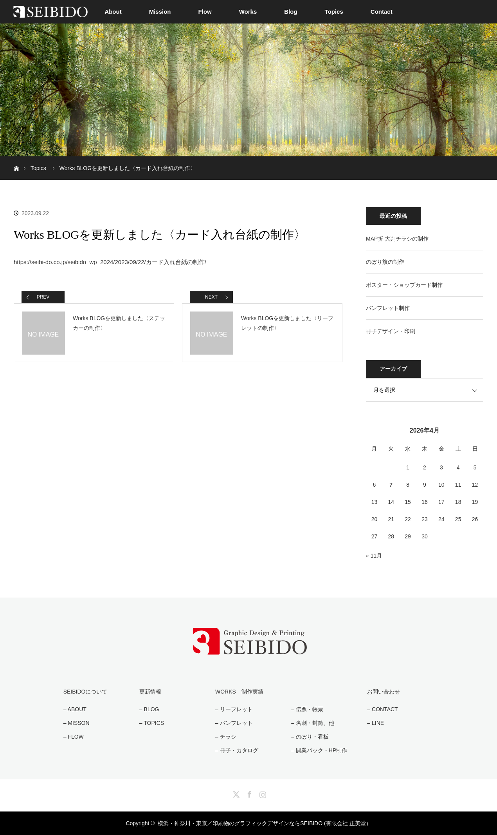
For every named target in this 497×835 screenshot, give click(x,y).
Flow (205, 11)
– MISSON (76, 723)
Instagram (262, 793)
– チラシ (225, 737)
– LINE (375, 723)
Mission (160, 11)
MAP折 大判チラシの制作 (397, 238)
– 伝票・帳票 (307, 709)
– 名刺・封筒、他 (312, 723)
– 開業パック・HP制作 (319, 750)
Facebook (248, 793)
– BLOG (149, 709)
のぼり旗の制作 (385, 262)
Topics (334, 11)
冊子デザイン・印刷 (390, 331)
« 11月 (374, 555)
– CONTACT (382, 709)
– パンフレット (234, 723)
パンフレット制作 (388, 308)
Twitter (235, 793)
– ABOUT (74, 709)
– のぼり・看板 (310, 737)
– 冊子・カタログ (236, 750)
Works (248, 11)
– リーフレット (234, 709)
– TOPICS (151, 723)
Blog (290, 11)
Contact (382, 11)
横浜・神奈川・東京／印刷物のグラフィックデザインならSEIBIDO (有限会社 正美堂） (264, 823)
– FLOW (73, 737)
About (112, 11)
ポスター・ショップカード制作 (404, 285)
